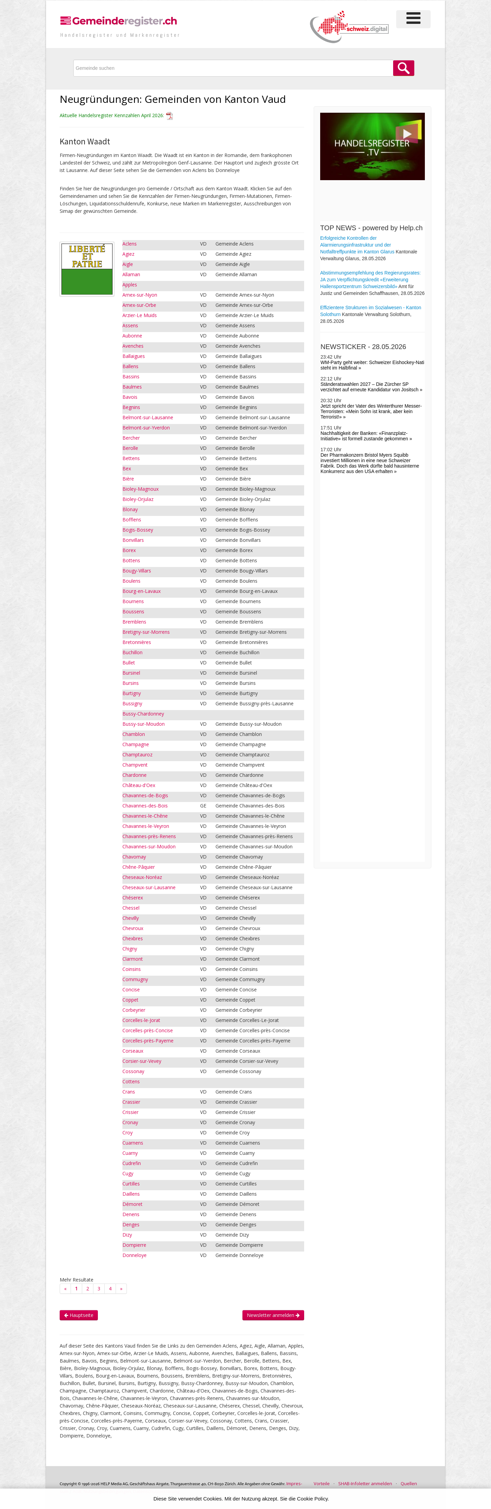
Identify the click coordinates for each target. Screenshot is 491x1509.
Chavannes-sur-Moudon (149, 846)
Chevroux (132, 928)
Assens (130, 325)
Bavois (129, 397)
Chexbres (132, 938)
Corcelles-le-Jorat (141, 1020)
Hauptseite (78, 1315)
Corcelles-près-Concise (147, 1030)
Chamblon (133, 734)
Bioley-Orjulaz (137, 499)
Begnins (131, 407)
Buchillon (132, 652)
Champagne (135, 744)
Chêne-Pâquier (138, 867)
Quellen (409, 1483)
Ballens (130, 366)
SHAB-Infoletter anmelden (365, 1483)
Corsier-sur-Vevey (141, 1061)
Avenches (133, 346)
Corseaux (132, 1051)
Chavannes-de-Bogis (145, 795)
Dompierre (134, 1245)
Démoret (132, 1204)
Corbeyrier (133, 1010)
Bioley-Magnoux (140, 489)
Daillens (131, 1194)
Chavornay (134, 856)
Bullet (128, 662)
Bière (128, 478)
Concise (131, 989)
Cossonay (133, 1071)
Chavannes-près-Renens (149, 836)
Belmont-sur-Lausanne (147, 417)
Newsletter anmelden (273, 1315)
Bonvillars (133, 540)
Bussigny (132, 703)
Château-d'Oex (138, 785)
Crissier (130, 1112)
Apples (129, 284)
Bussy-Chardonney (143, 713)
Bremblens (134, 621)
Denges (130, 1224)
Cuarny (130, 1153)
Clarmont (132, 959)
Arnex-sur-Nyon (139, 295)
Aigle (127, 264)
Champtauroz (137, 754)
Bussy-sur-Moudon (143, 724)
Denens (130, 1214)
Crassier (131, 1102)
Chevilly (130, 918)
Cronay (130, 1122)
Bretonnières (136, 642)
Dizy (127, 1234)
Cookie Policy (312, 1499)
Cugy (127, 1173)
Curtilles (131, 1183)
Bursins (130, 683)
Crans (128, 1091)
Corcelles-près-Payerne (148, 1040)
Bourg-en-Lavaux (141, 591)
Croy (127, 1132)
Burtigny (131, 693)
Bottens (131, 560)
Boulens (131, 581)
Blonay (130, 509)
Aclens (129, 243)
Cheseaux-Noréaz (142, 877)
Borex (129, 550)
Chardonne (134, 775)
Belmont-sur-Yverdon (146, 427)
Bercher (131, 438)
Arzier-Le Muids (139, 315)
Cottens (131, 1081)
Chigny (129, 948)
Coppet (130, 999)
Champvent (135, 764)
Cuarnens (132, 1142)
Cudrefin (131, 1163)
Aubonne (132, 335)
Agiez (128, 254)
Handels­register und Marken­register (120, 34)
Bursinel (131, 673)
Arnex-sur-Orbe (139, 305)
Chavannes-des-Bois (145, 805)
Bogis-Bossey (137, 529)
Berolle (130, 448)
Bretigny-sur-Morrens (146, 632)
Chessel (130, 908)
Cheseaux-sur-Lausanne (149, 887)
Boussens (133, 611)
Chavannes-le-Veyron (145, 826)
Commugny (135, 979)
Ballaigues (133, 356)
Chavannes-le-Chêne (145, 816)
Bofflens (131, 519)
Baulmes (132, 386)
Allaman (131, 274)
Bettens (131, 458)
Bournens (133, 601)
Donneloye (134, 1255)
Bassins (130, 376)
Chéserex (132, 897)
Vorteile (322, 1483)
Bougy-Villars (136, 570)
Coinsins (131, 969)
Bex (126, 468)
